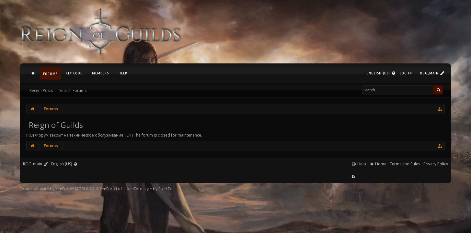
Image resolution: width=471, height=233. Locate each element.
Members (100, 73)
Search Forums (72, 90)
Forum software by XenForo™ (71, 189)
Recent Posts (41, 90)
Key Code (74, 73)
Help (123, 73)
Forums (50, 74)
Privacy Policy (435, 164)
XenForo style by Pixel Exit (150, 189)
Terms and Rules (405, 164)
